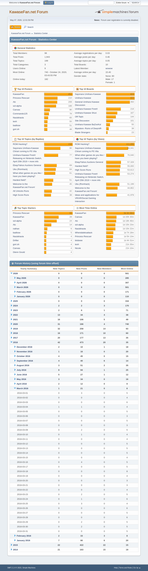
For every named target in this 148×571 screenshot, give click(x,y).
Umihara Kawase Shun (86, 113)
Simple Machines (28, 568)
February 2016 (24, 536)
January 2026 (23, 296)
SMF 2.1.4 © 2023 (14, 568)
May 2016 (21, 379)
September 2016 (25, 361)
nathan (16, 228)
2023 (15, 310)
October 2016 (23, 356)
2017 (15, 338)
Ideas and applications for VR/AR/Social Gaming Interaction (87, 198)
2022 (15, 315)
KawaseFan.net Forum (28, 12)
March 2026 (22, 287)
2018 (15, 333)
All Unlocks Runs (21, 191)
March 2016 (22, 388)
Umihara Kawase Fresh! (86, 109)
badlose (16, 125)
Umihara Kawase (83, 98)
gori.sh (16, 129)
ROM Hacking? (20, 144)
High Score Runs (21, 195)
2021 (15, 319)
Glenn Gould (19, 252)
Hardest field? (19, 180)
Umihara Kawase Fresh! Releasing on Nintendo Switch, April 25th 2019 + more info (27, 158)
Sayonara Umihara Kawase (88, 94)
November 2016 (24, 351)
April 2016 (22, 384)
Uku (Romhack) (20, 169)
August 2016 (23, 365)
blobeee (79, 240)
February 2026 (24, 292)
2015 (15, 545)
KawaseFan (18, 94)
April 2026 (22, 282)
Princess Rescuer (21, 98)
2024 (15, 305)
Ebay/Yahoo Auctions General (27, 165)
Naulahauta (18, 117)
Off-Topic (79, 116)
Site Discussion (82, 120)
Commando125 (20, 113)
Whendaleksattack (83, 232)
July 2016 (21, 370)
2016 (15, 342)
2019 (15, 329)
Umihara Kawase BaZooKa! (88, 124)
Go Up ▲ (137, 568)
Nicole (78, 248)
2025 (15, 301)
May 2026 (21, 278)
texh (15, 121)
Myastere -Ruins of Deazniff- (88, 128)
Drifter (16, 240)
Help (115, 568)
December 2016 (24, 347)
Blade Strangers (82, 132)
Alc (14, 102)
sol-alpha (17, 106)
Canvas (16, 109)
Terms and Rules (125, 568)
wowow (109, 68)
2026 (15, 273)
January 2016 (23, 540)
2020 (15, 324)
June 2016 (22, 374)
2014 (15, 549)
